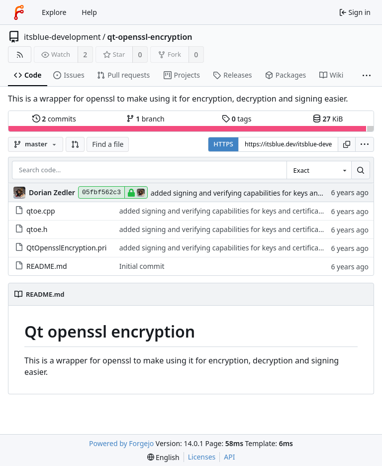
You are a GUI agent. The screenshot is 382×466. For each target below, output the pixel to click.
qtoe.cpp (35, 211)
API (229, 457)
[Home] (19, 12)
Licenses (202, 457)
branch (145, 118)
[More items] (366, 75)
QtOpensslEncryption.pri (60, 247)
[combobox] (318, 170)
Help (89, 12)
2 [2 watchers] (85, 54)
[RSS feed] (19, 54)
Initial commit (142, 266)
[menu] (364, 144)
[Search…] (360, 170)
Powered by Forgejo (121, 443)
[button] (75, 144)
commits (54, 118)
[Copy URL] (347, 144)
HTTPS (223, 143)
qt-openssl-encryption (149, 37)
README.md (41, 266)
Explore (54, 12)
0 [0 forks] (196, 54)
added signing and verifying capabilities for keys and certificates (255, 193)
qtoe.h (31, 229)
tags (236, 118)
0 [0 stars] (140, 54)
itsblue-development (62, 37)
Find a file (107, 144)
